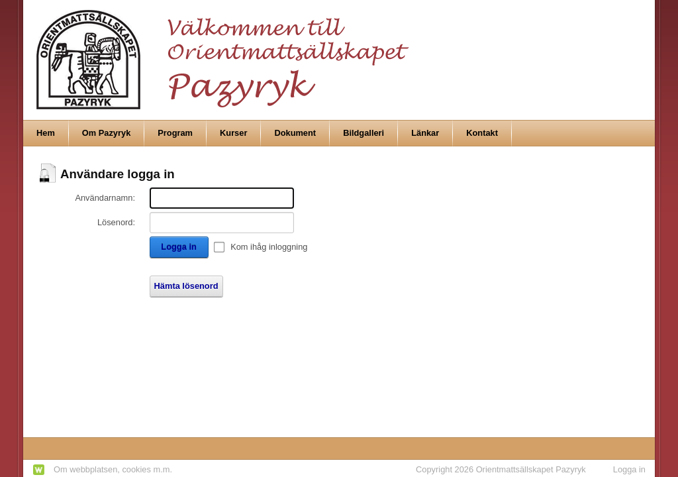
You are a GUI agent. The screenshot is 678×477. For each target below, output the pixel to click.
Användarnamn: (105, 198)
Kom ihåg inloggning (268, 247)
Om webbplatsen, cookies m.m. (113, 469)
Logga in (178, 247)
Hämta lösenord (186, 286)
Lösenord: (116, 222)
